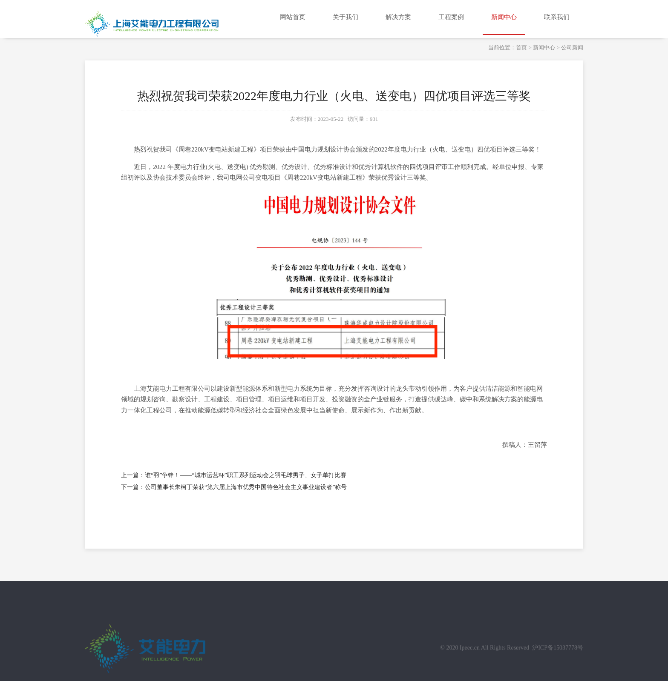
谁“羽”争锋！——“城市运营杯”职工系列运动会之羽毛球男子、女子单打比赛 (245, 475)
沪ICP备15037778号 (557, 655)
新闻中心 (544, 47)
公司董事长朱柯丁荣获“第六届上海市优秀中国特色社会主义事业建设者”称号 (246, 487)
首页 (521, 47)
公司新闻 (572, 47)
